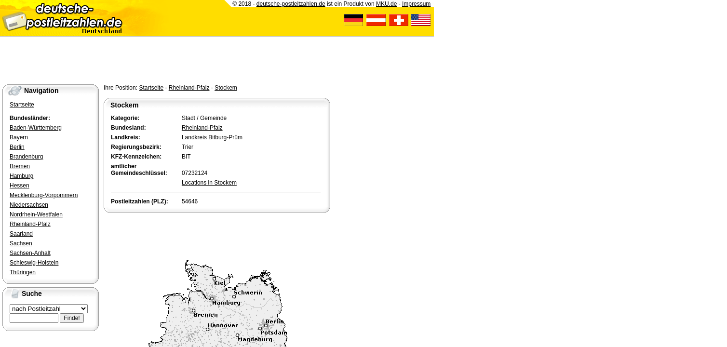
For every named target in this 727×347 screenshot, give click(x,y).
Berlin (17, 147)
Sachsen (21, 243)
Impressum (416, 3)
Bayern (19, 137)
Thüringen (23, 272)
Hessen (19, 185)
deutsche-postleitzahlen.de (290, 3)
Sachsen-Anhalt (30, 253)
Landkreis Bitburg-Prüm (212, 137)
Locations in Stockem (209, 182)
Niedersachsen (29, 204)
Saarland (21, 233)
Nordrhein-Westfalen (36, 214)
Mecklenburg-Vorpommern (44, 195)
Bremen (20, 166)
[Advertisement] (216, 234)
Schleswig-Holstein (34, 262)
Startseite (151, 87)
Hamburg (21, 176)
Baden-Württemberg (36, 127)
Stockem (226, 87)
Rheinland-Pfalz (189, 87)
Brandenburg (26, 156)
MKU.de (386, 3)
